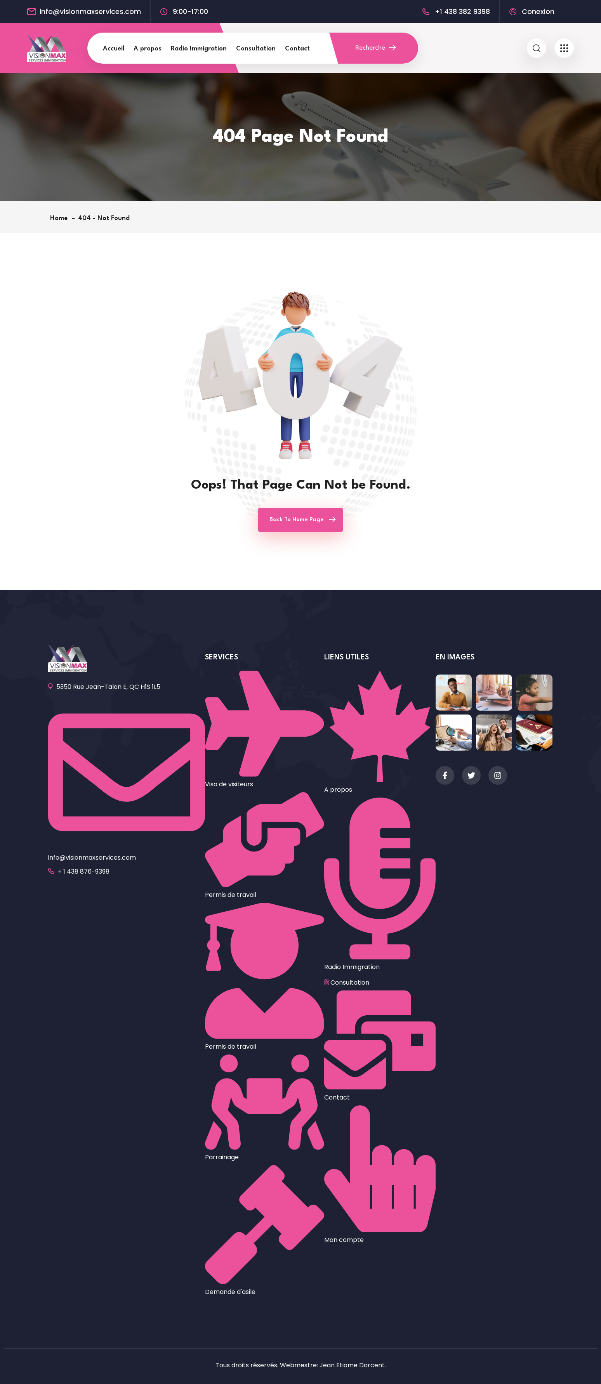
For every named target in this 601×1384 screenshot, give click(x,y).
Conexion (538, 11)
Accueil (113, 48)
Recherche (375, 48)
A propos (148, 48)
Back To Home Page (296, 520)
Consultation (256, 48)
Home (60, 218)
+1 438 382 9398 (462, 11)
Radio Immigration (199, 48)
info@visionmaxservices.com (90, 11)
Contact (297, 48)
